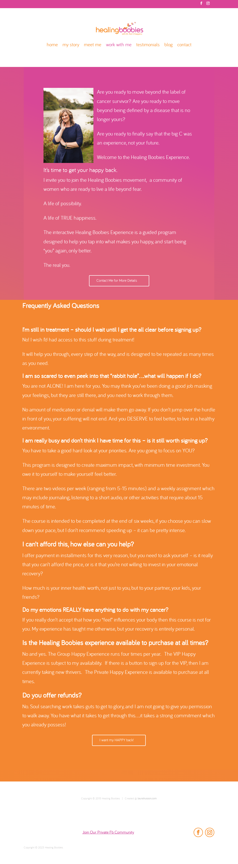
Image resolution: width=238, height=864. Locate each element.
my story (71, 45)
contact (184, 45)
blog (168, 45)
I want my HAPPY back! (116, 740)
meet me (92, 45)
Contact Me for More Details (116, 280)
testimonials (148, 45)
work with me (119, 45)
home (52, 45)
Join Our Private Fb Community (108, 832)
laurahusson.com (147, 799)
